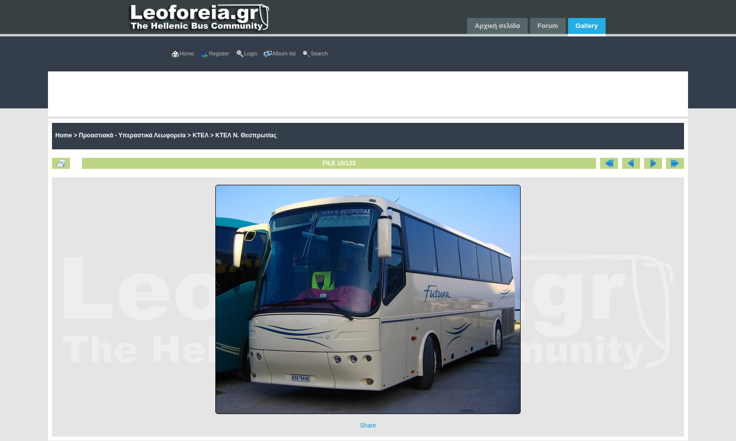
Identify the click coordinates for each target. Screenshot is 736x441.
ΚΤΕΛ (200, 135)
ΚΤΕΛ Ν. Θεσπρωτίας (246, 135)
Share (368, 425)
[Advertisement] (348, 93)
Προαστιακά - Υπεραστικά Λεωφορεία (132, 135)
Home (63, 135)
